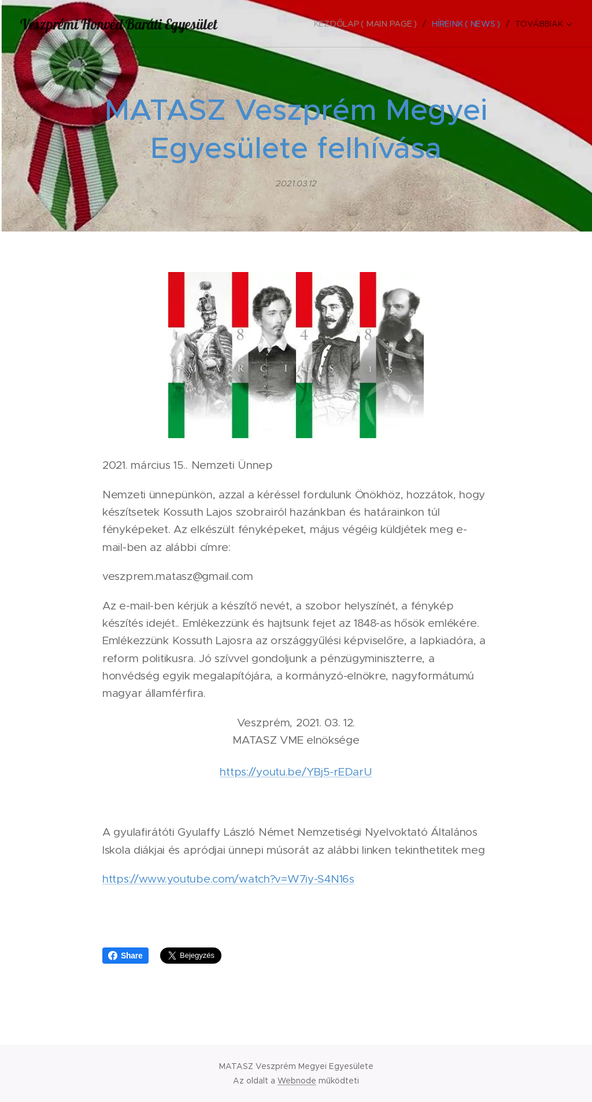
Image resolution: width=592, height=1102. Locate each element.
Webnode (297, 1080)
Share (125, 955)
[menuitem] (369, 23)
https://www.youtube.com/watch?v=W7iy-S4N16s (228, 879)
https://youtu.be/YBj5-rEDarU (296, 771)
